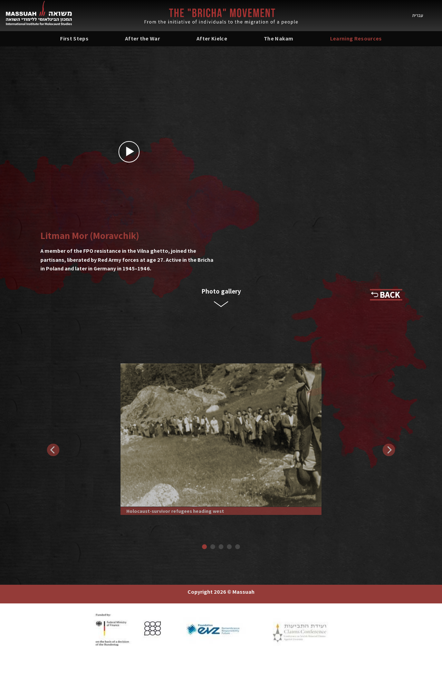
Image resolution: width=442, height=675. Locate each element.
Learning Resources (356, 38)
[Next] (389, 450)
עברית (417, 15)
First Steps (74, 38)
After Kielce (211, 38)
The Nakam (279, 38)
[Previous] (53, 450)
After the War (142, 38)
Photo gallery (221, 291)
